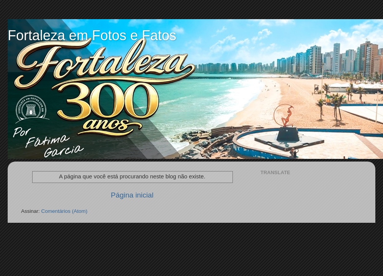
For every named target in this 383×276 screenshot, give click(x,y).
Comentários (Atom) (64, 211)
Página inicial (132, 195)
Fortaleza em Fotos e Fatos (92, 35)
